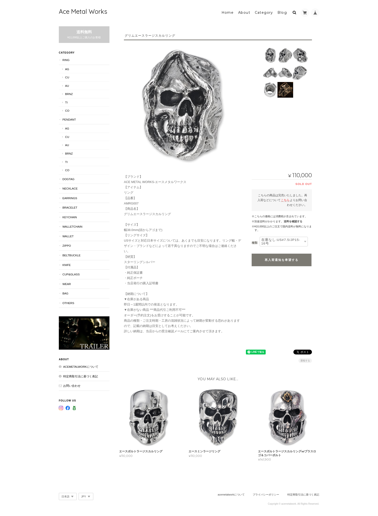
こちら (285, 198)
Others (68, 301)
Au (67, 84)
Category (264, 11)
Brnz (69, 92)
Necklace (70, 187)
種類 (254, 241)
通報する (305, 359)
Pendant (69, 118)
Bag (65, 292)
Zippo (66, 244)
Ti (66, 100)
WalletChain (72, 225)
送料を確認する (293, 220)
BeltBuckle (71, 254)
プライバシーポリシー (266, 493)
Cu (67, 76)
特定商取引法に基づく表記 (80, 374)
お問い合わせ (72, 384)
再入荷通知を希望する (281, 258)
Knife (66, 263)
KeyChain (69, 215)
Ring (65, 58)
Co (67, 109)
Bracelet (69, 206)
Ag (67, 67)
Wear (66, 282)
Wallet (68, 235)
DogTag (68, 177)
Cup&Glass (71, 273)
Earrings (69, 196)
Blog (282, 11)
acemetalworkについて (80, 365)
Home (228, 11)
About (244, 11)
